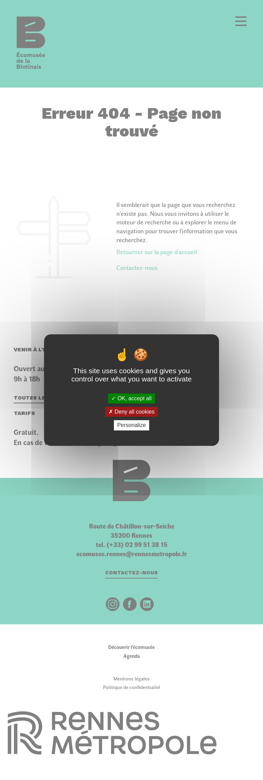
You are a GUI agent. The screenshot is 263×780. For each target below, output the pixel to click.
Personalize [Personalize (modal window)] (131, 425)
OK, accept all (131, 398)
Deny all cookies (131, 412)
